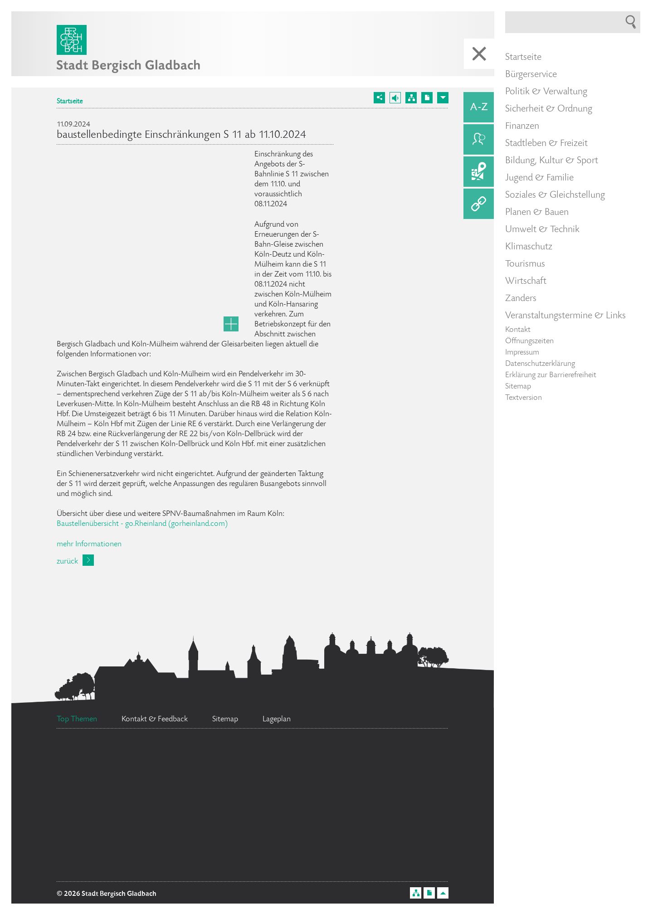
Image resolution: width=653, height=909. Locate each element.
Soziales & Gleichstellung (555, 195)
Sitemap (518, 387)
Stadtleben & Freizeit (546, 144)
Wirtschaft (525, 282)
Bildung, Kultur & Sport (551, 161)
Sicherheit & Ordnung (548, 109)
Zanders (520, 299)
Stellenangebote (121, 792)
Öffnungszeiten (529, 341)
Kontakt (518, 330)
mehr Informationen (89, 544)
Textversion (523, 398)
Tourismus (525, 264)
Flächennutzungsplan (279, 771)
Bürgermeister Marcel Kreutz (269, 793)
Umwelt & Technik (542, 230)
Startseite (70, 102)
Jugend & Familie (539, 178)
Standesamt (242, 830)
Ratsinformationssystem (384, 812)
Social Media (128, 831)
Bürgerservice (531, 75)
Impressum (522, 353)
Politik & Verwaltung (546, 92)
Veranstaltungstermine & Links (565, 316)
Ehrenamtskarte (122, 869)
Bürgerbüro (127, 762)
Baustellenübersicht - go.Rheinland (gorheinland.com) (142, 524)
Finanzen (522, 126)
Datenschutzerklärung (540, 364)
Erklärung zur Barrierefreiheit (550, 375)
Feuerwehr (406, 771)
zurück (67, 562)
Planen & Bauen (537, 213)
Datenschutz (238, 867)
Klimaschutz (528, 247)
